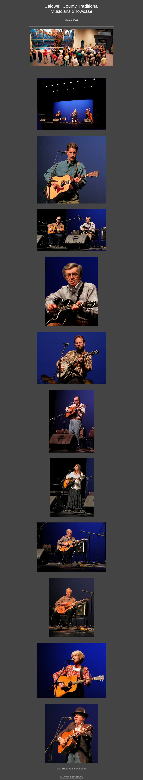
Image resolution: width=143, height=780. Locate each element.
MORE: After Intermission (71, 768)
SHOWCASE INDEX (71, 777)
